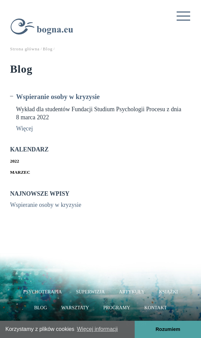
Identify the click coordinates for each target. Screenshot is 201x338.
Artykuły (132, 291)
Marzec (20, 172)
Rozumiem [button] (168, 329)
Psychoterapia (42, 291)
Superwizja (90, 291)
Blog (40, 307)
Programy (116, 307)
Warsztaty (75, 307)
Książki (168, 291)
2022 (14, 161)
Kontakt (155, 307)
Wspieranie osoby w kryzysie (58, 96)
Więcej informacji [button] (97, 329)
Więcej (24, 128)
